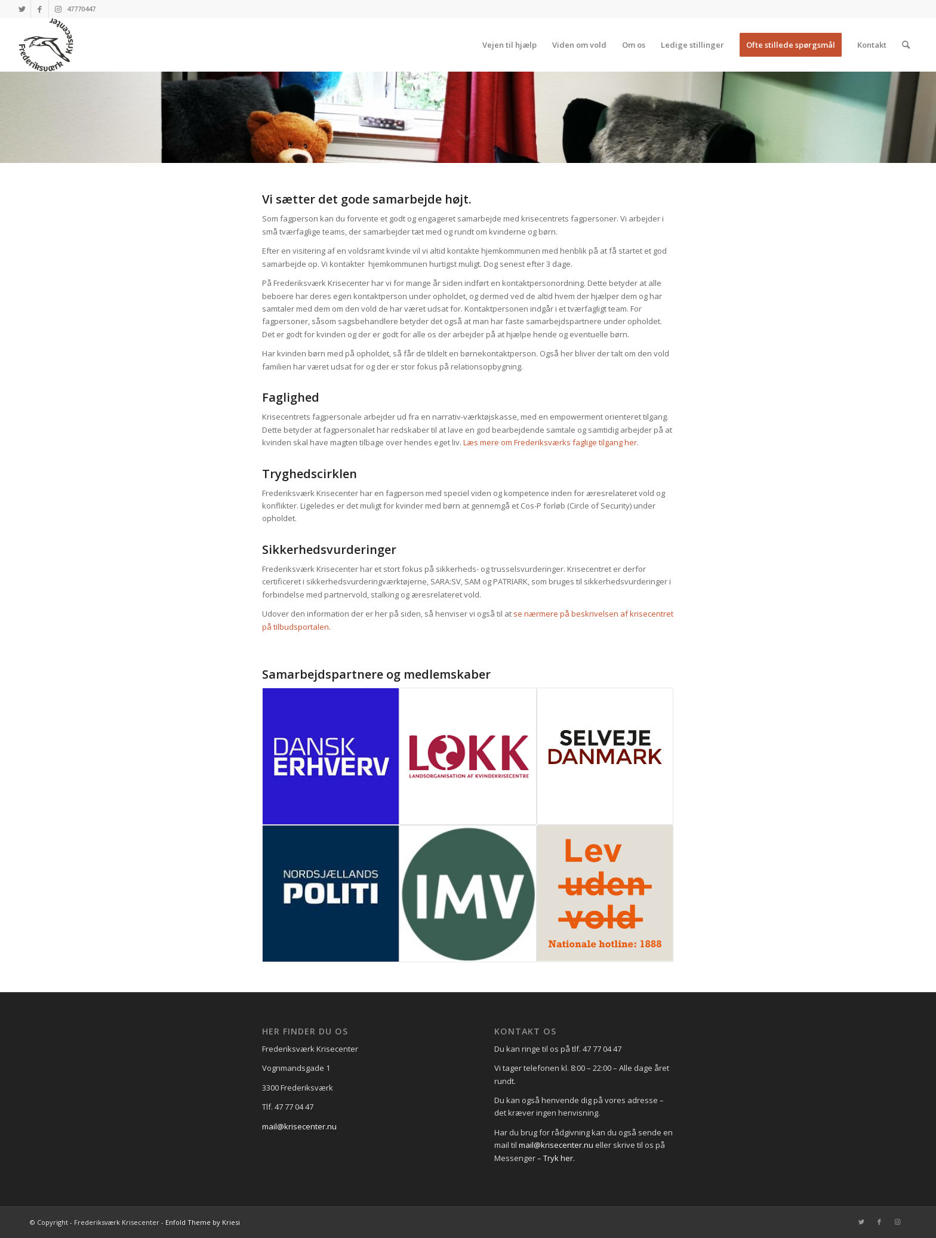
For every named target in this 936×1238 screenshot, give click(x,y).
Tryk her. (559, 1158)
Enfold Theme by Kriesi (202, 1222)
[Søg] (905, 45)
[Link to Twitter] (21, 9)
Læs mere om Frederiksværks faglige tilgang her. (551, 442)
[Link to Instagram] (58, 9)
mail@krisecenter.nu (299, 1126)
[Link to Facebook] (39, 9)
